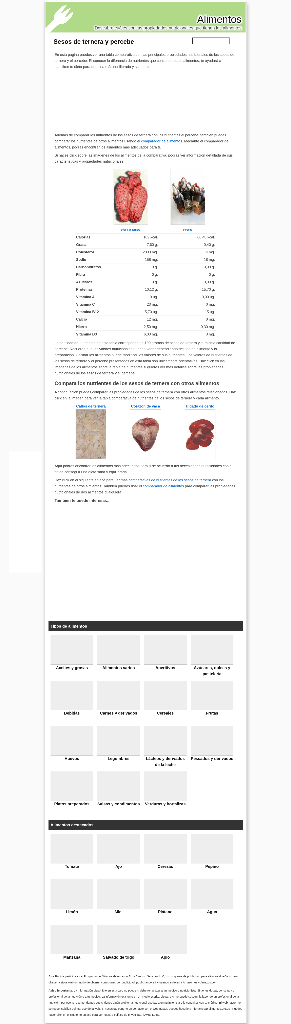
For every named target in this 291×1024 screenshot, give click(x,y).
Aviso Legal (151, 1014)
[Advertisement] (145, 100)
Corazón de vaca (145, 406)
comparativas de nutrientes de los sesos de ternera (170, 480)
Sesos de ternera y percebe (94, 41)
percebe (187, 229)
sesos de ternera (130, 229)
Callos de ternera (91, 406)
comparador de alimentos (161, 141)
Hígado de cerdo (200, 406)
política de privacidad (127, 1014)
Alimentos (219, 19)
